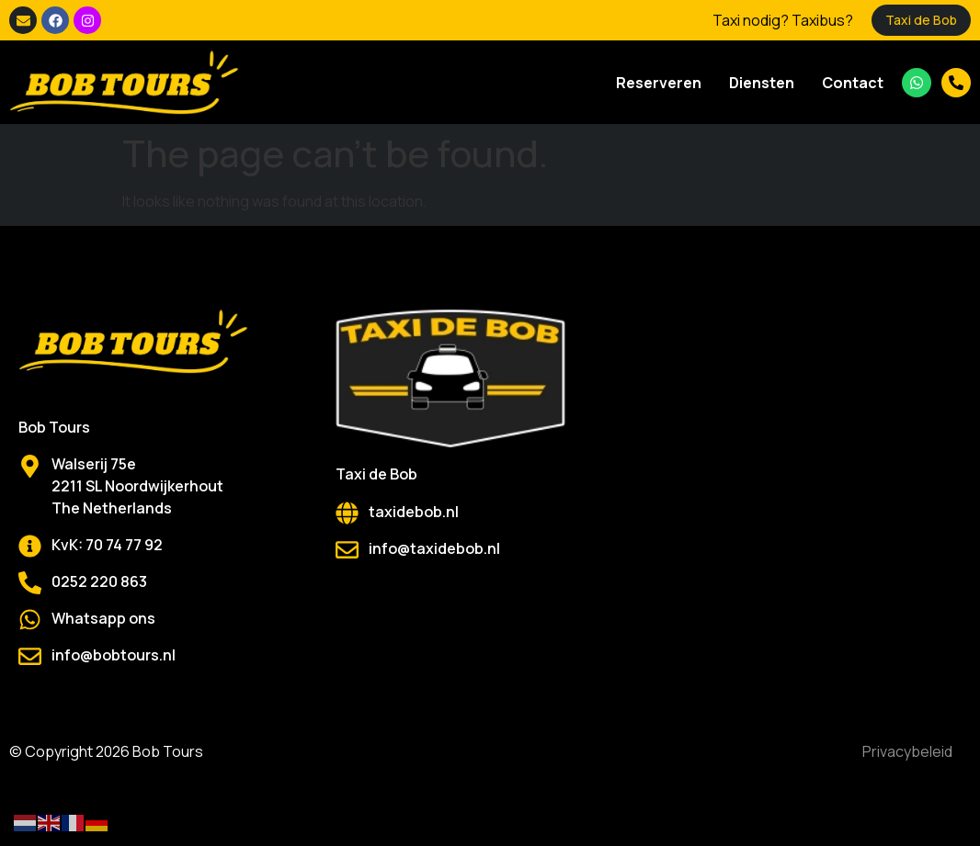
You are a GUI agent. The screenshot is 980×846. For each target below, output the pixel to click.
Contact (852, 83)
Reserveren (658, 83)
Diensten (761, 83)
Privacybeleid (907, 751)
